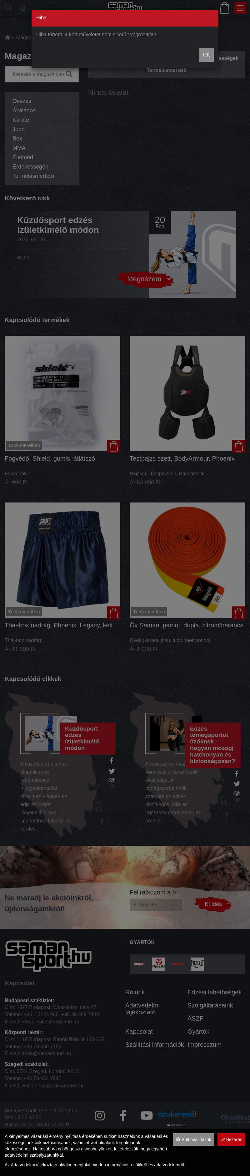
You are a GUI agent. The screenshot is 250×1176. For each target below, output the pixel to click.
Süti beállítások (193, 1139)
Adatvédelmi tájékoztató (34, 1164)
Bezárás (231, 1139)
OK (206, 54)
